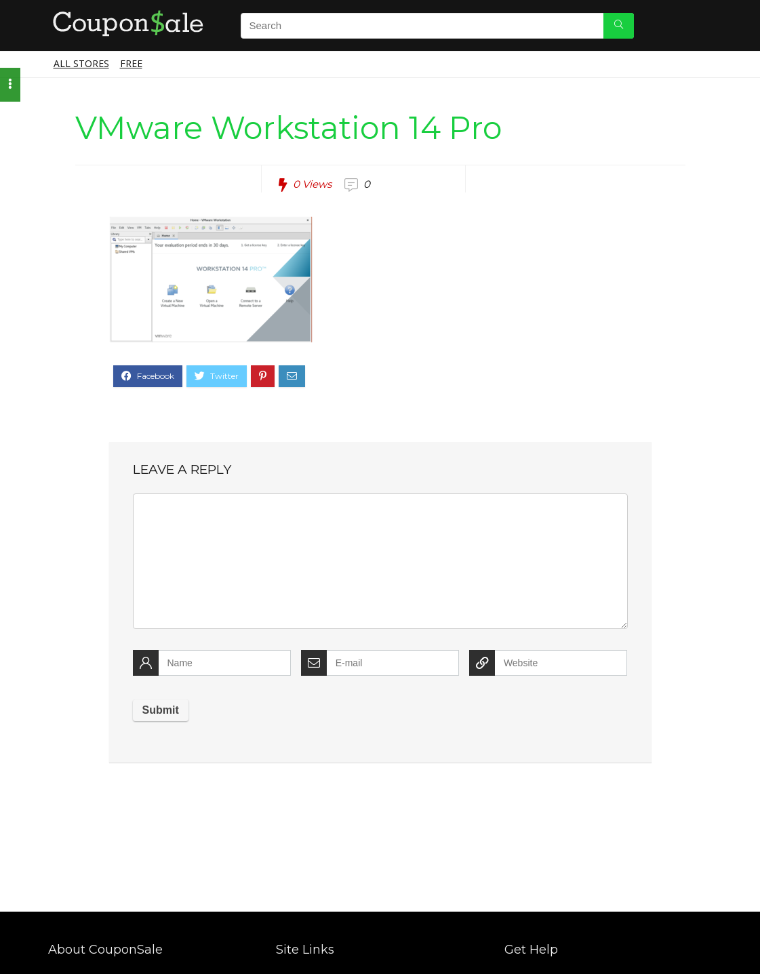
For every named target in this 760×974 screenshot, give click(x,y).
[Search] (618, 26)
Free (131, 63)
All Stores (81, 63)
